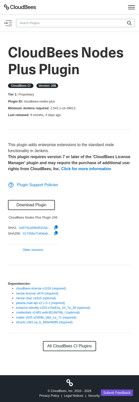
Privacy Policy (49, 395)
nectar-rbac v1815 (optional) (36, 298)
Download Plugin (31, 205)
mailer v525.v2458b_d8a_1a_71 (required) (46, 317)
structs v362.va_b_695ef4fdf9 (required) (44, 322)
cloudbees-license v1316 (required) (41, 288)
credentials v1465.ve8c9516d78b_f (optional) (48, 312)
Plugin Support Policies (33, 185)
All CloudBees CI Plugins (69, 346)
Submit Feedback (117, 393)
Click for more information (86, 169)
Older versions (33, 250)
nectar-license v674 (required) (37, 293)
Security (94, 395)
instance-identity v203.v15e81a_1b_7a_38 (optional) (53, 308)
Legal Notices (73, 395)
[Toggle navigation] (131, 7)
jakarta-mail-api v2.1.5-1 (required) (40, 303)
